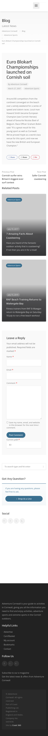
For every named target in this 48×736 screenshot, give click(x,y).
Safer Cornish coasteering (35, 175)
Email (10, 370)
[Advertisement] (24, 554)
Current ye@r (24, 443)
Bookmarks (9, 644)
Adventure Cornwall (19, 84)
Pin (35, 157)
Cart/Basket (9, 636)
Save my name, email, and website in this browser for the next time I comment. (23, 425)
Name (10, 356)
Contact (7, 649)
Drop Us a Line (23, 498)
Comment (12, 383)
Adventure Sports (32, 88)
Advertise (8, 632)
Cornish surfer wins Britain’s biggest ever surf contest (13, 177)
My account (9, 640)
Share (12, 157)
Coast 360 (16, 725)
